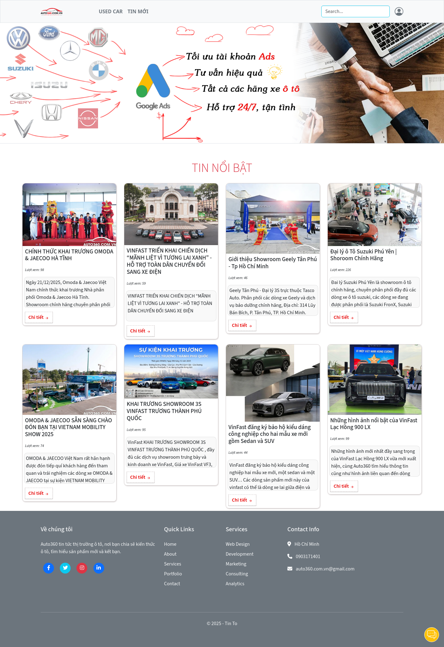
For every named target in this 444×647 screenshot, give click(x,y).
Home (170, 544)
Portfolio (173, 573)
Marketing (236, 564)
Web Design (238, 544)
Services (172, 564)
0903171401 (308, 556)
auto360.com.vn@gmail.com (325, 569)
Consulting (237, 573)
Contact (172, 583)
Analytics (235, 583)
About (170, 554)
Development (239, 554)
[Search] (355, 11)
